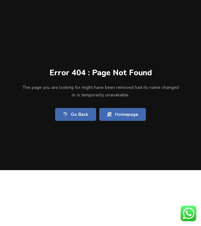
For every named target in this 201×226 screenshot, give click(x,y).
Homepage (122, 114)
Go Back (75, 114)
